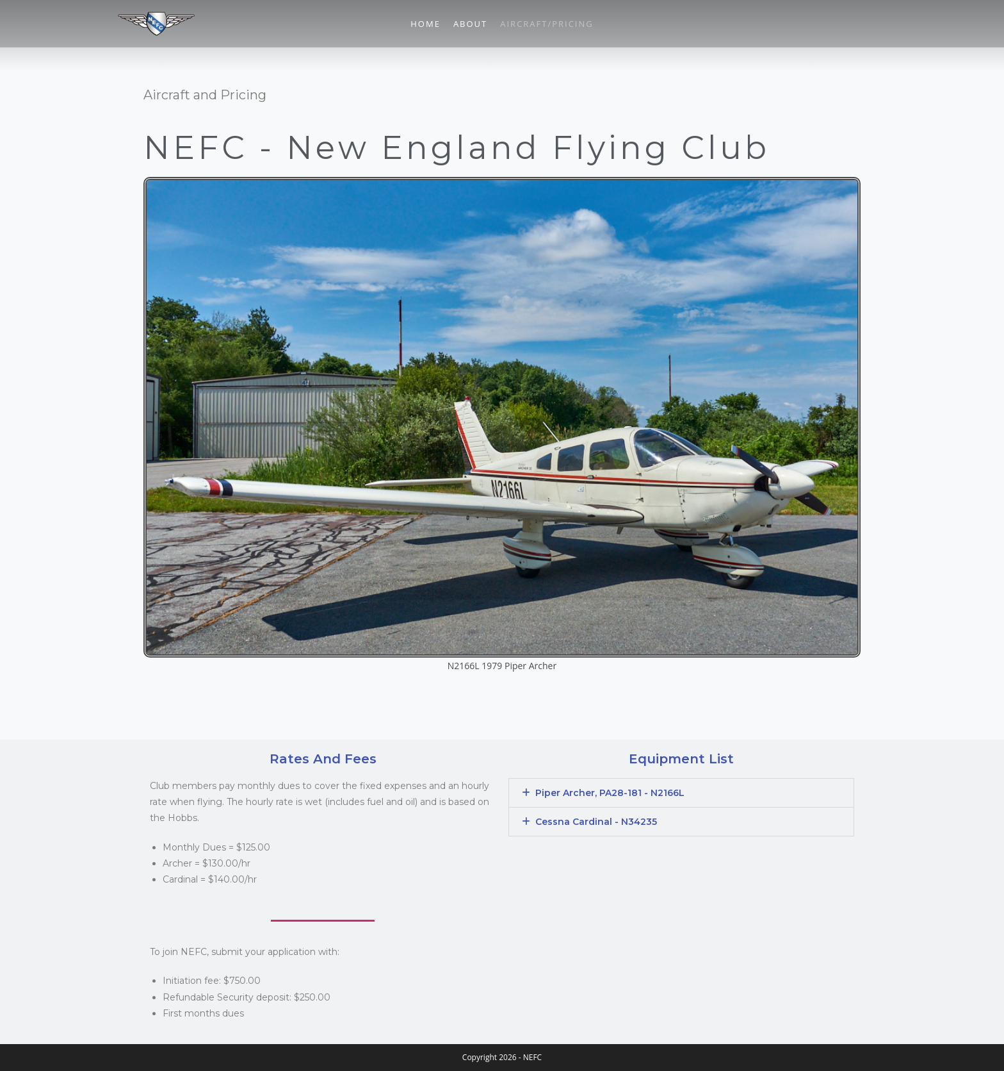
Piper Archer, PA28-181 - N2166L (609, 793)
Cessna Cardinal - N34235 (596, 821)
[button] (681, 793)
